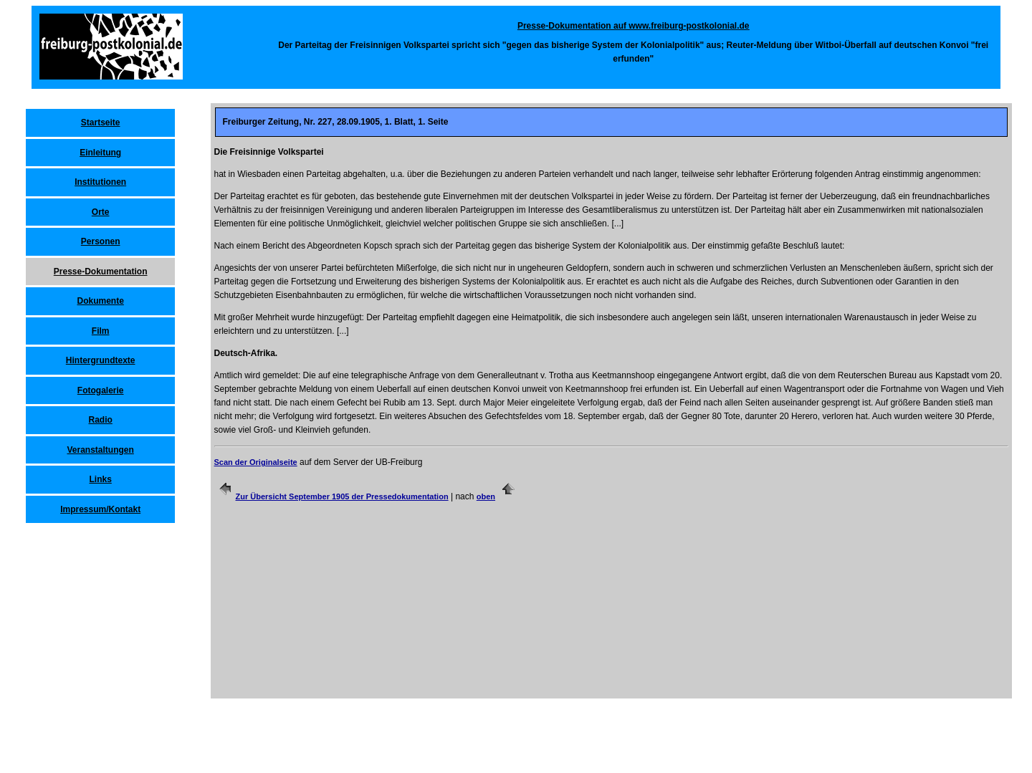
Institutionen (100, 182)
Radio (100, 420)
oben (486, 496)
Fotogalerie (100, 390)
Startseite (100, 122)
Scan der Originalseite (255, 462)
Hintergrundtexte (100, 360)
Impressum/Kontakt (100, 509)
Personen (100, 241)
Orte (101, 212)
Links (100, 479)
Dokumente (100, 301)
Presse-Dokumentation (101, 272)
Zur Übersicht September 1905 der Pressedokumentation (342, 496)
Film (101, 331)
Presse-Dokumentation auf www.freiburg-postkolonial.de (633, 26)
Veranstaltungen (100, 450)
